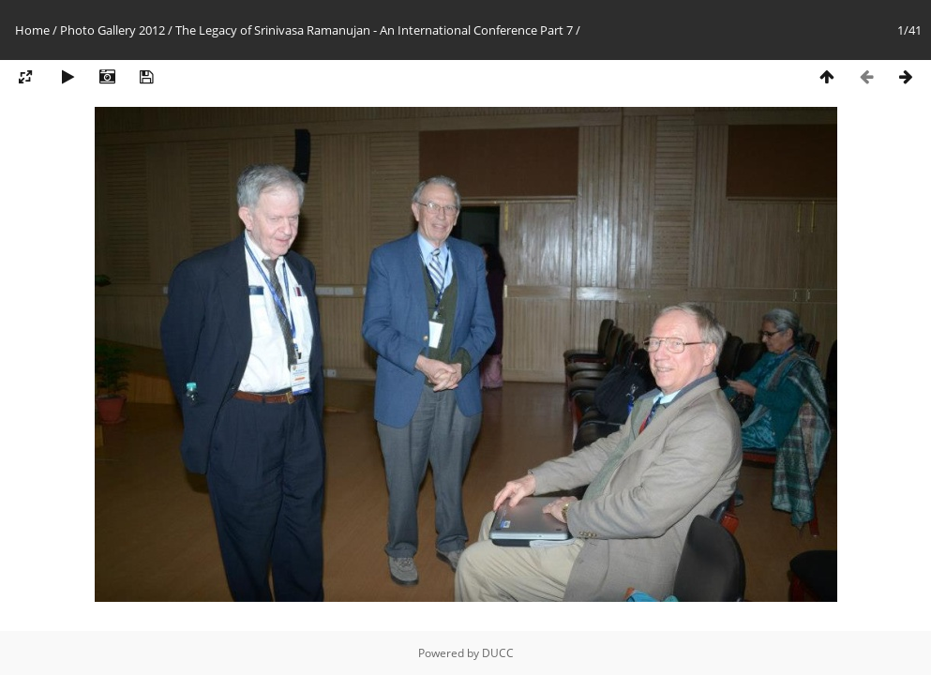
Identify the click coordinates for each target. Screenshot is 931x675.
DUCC (498, 653)
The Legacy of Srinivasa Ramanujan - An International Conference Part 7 (374, 30)
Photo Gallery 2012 (112, 30)
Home (32, 30)
